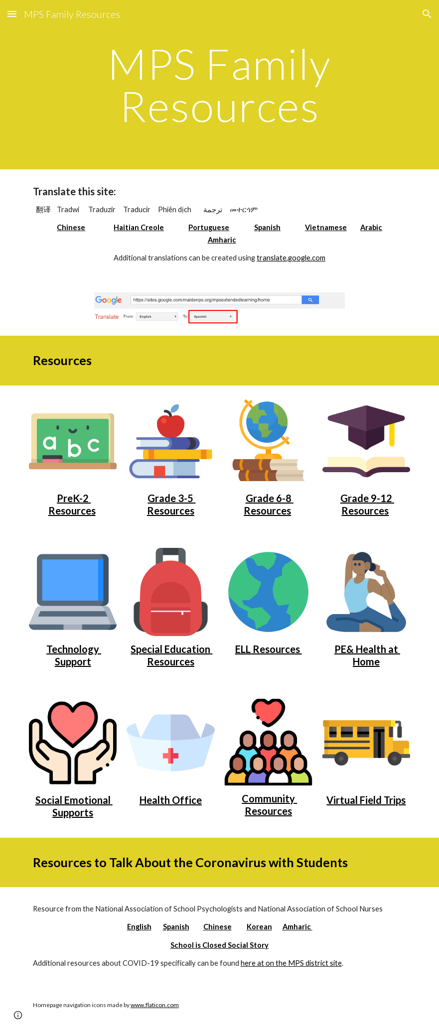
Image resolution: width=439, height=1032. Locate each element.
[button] (12, 13)
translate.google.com (291, 258)
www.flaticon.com (155, 1005)
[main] (219, 84)
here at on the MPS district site (291, 963)
